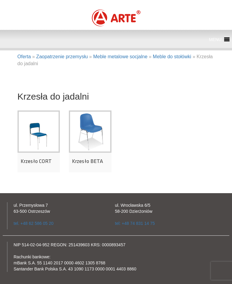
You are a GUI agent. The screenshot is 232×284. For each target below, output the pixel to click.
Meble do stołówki (172, 56)
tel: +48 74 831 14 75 (135, 223)
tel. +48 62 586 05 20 (33, 223)
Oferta (24, 56)
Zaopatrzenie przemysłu (62, 56)
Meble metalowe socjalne (120, 56)
